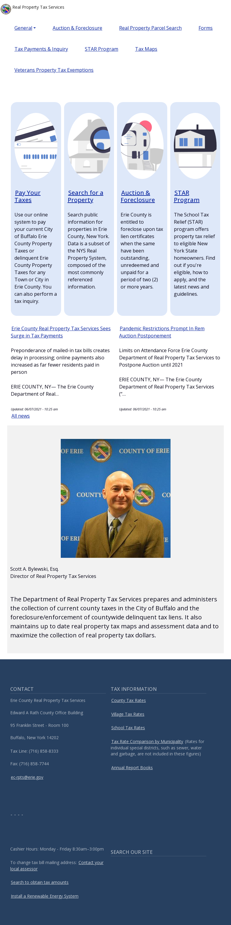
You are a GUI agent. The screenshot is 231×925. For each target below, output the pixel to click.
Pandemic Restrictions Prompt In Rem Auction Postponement (162, 332)
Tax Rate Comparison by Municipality (147, 741)
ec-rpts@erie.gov (27, 777)
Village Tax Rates (127, 714)
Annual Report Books (132, 767)
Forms (206, 28)
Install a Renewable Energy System (45, 896)
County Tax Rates (128, 700)
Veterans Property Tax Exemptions (54, 70)
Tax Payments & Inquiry (41, 49)
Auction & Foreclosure (77, 28)
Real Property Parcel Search (150, 28)
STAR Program (101, 49)
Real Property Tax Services (32, 9)
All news (20, 416)
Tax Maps (146, 49)
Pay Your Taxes (27, 196)
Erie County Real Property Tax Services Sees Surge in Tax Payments (61, 332)
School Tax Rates (128, 727)
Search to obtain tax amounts (40, 882)
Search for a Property (85, 196)
